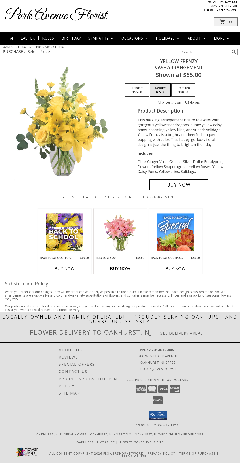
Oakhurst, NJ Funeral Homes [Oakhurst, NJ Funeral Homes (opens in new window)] (61, 434)
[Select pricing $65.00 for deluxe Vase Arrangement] (160, 90)
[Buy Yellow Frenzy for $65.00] (178, 184)
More (222, 38)
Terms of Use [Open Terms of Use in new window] (134, 456)
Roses (48, 38)
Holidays (168, 38)
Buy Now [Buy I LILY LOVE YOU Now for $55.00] (120, 268)
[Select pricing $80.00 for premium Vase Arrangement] (183, 90)
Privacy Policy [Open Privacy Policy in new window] (161, 453)
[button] (226, 21)
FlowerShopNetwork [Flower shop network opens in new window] (123, 453)
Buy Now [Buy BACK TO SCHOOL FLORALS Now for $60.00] (65, 268)
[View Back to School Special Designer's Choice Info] (175, 232)
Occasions (135, 38)
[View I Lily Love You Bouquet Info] (120, 232)
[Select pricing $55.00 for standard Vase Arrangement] (137, 90)
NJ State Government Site (141, 442)
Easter (28, 38)
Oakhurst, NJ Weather (95, 442)
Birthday (71, 38)
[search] (233, 51)
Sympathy (101, 38)
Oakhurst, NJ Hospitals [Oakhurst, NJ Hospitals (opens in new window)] (110, 434)
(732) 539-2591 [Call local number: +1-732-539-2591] (226, 10)
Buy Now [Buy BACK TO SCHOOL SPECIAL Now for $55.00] (176, 268)
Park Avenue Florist (56, 16)
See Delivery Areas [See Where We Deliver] (181, 333)
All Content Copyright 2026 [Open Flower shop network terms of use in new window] (75, 453)
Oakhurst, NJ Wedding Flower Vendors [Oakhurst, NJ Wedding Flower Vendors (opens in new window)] (169, 434)
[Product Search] (205, 52)
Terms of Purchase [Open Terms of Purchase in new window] (197, 453)
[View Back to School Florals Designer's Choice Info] (64, 232)
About (197, 38)
